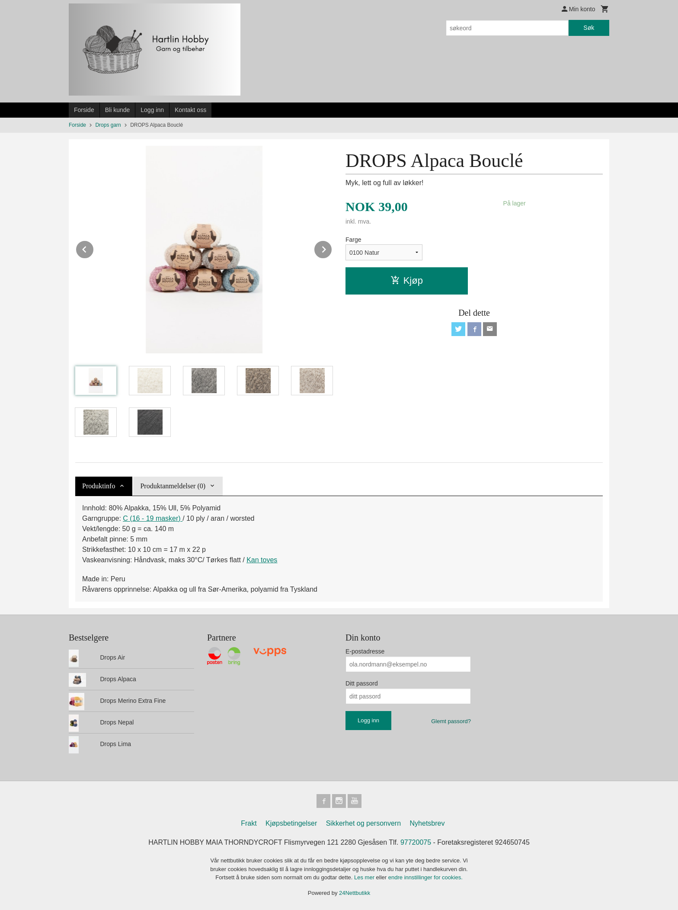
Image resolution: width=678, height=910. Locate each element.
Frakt (248, 823)
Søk (588, 27)
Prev (93, 248)
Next (332, 248)
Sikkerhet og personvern (363, 823)
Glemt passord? (451, 721)
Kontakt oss (190, 109)
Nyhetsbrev (427, 823)
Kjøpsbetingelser (291, 823)
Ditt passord (361, 683)
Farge (353, 239)
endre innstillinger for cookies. (425, 877)
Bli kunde (117, 109)
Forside (84, 109)
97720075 (415, 842)
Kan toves (261, 560)
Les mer (365, 877)
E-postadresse (364, 651)
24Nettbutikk (354, 893)
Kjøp (406, 280)
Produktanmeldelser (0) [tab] (172, 486)
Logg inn (152, 109)
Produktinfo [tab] (98, 486)
